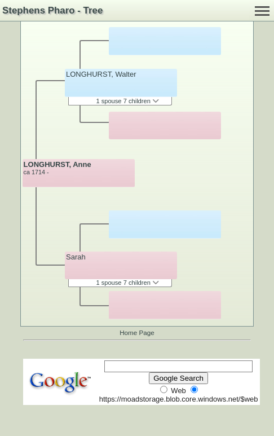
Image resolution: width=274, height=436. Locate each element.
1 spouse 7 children (127, 101)
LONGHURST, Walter (101, 74)
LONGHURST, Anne (57, 164)
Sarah (76, 257)
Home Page (137, 332)
